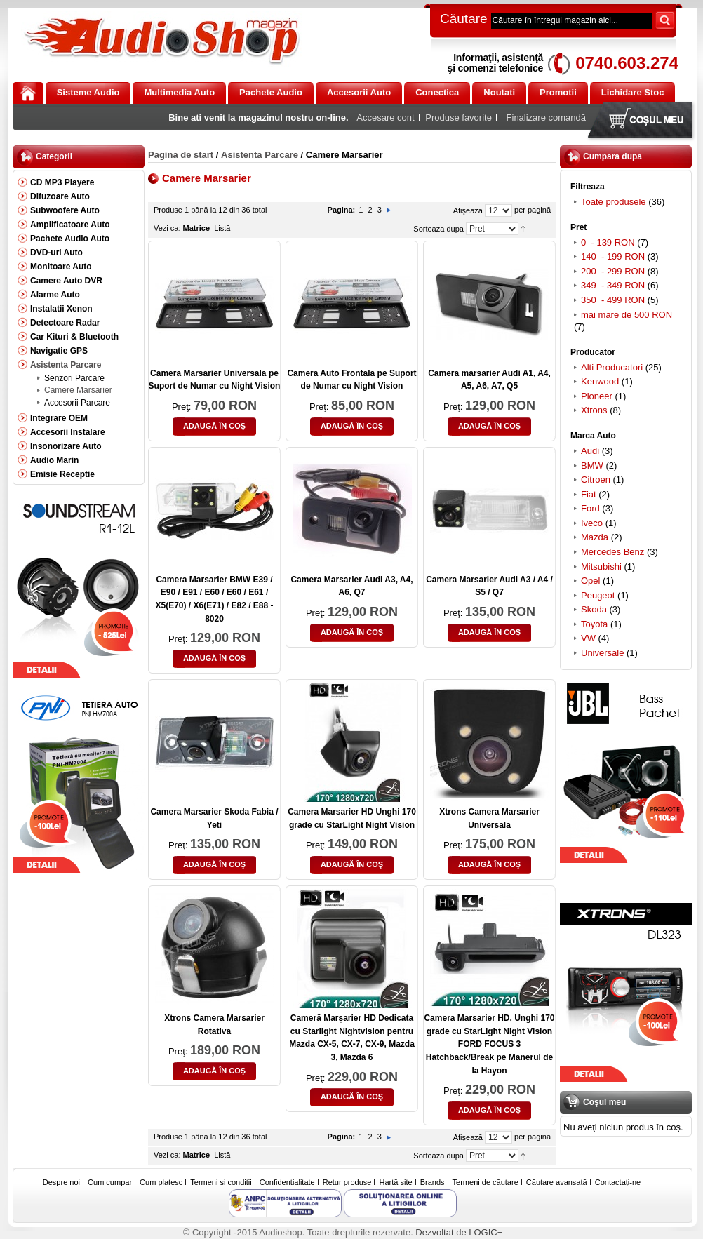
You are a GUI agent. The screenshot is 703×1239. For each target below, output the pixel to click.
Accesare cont (385, 117)
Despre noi (61, 1182)
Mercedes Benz (612, 552)
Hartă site (396, 1182)
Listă (222, 228)
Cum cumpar (110, 1182)
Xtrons (594, 410)
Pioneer (596, 396)
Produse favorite (458, 117)
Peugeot (598, 595)
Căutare (464, 18)
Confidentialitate (287, 1182)
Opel (590, 580)
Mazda (594, 537)
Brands (432, 1182)
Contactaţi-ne (618, 1182)
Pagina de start (180, 154)
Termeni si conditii (220, 1182)
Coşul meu (643, 121)
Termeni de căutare (485, 1182)
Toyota (594, 624)
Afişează (468, 210)
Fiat (588, 494)
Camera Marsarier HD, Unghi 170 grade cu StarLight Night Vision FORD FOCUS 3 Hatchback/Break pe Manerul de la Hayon (489, 1044)
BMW (592, 465)
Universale (602, 653)
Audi (590, 451)
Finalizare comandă (546, 117)
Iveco (592, 523)
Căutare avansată (556, 1182)
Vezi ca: (167, 228)
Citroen (595, 479)
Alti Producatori (612, 367)
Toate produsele (613, 201)
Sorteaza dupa (438, 229)
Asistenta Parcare (259, 154)
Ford (590, 508)
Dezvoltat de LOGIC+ (458, 1232)
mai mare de (626, 314)
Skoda (594, 609)
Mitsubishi (601, 566)
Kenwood (600, 381)
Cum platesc (161, 1182)
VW (588, 638)
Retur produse (347, 1182)
